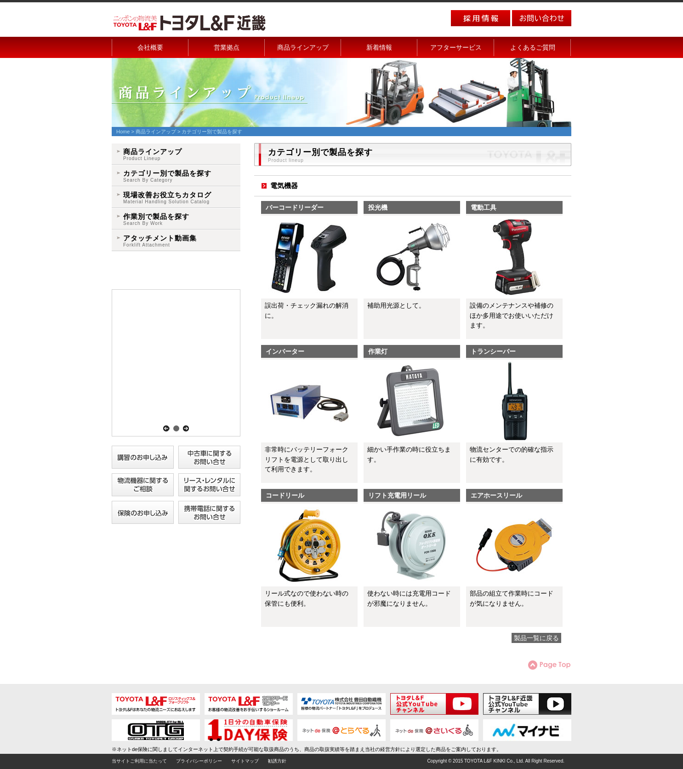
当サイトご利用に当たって (139, 760)
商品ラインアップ (303, 47)
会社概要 (150, 47)
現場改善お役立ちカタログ (167, 198)
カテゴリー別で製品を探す (167, 176)
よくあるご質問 (532, 47)
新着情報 (379, 47)
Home (123, 131)
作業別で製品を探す (156, 219)
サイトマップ (245, 760)
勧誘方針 (277, 760)
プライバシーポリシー (199, 760)
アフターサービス (456, 47)
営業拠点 (226, 47)
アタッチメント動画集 (160, 241)
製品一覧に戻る (536, 638)
